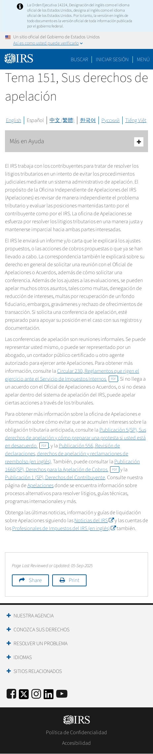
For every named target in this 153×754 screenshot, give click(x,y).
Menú (143, 59)
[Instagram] (36, 694)
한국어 (88, 120)
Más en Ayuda (76, 142)
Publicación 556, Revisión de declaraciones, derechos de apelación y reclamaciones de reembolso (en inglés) (66, 453)
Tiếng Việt (135, 120)
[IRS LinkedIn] (49, 696)
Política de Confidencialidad (76, 732)
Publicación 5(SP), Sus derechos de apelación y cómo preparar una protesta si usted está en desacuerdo (75, 437)
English (13, 120)
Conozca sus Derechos (41, 629)
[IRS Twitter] (24, 696)
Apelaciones (40, 485)
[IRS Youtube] (61, 694)
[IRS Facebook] (11, 694)
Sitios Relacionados (38, 671)
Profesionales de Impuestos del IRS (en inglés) (64, 528)
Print (74, 580)
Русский (110, 120)
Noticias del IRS (94, 520)
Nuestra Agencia (34, 615)
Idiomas (23, 657)
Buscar (79, 59)
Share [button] (35, 580)
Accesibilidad (76, 743)
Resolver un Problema (40, 643)
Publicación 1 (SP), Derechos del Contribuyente (55, 477)
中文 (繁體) (62, 120)
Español (35, 120)
